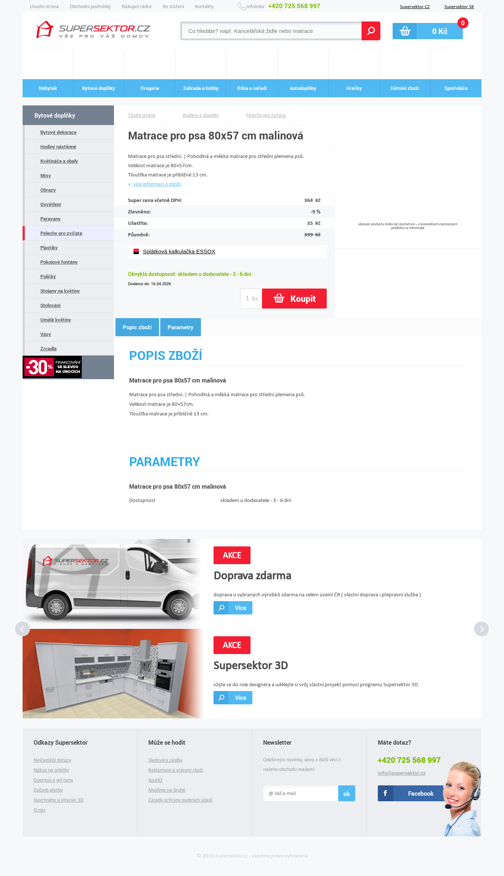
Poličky (48, 276)
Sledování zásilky (165, 760)
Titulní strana (141, 115)
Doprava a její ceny (53, 780)
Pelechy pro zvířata (61, 233)
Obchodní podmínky (90, 6)
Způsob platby (48, 790)
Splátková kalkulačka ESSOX (179, 251)
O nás (39, 810)
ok (346, 794)
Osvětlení (50, 204)
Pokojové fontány (59, 262)
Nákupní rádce (137, 6)
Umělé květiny (55, 319)
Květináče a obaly (59, 161)
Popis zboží (137, 327)
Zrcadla (48, 348)
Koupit (303, 298)
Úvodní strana (44, 6)
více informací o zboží (157, 184)
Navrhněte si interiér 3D (59, 800)
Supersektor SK (459, 6)
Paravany (50, 218)
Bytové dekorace (58, 132)
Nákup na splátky (51, 770)
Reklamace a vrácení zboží (175, 770)
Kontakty (204, 6)
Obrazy (48, 189)
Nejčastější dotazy (52, 760)
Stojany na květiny (60, 290)
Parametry (181, 327)
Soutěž (155, 780)
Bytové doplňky (54, 115)
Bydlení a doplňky (201, 115)
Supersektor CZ (415, 6)
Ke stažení (173, 6)
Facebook (421, 793)
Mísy (45, 175)
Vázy (45, 334)
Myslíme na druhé (166, 790)
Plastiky (49, 247)
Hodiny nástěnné (58, 146)
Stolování (50, 305)
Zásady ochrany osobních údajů (180, 800)
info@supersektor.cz (402, 773)
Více (240, 607)
